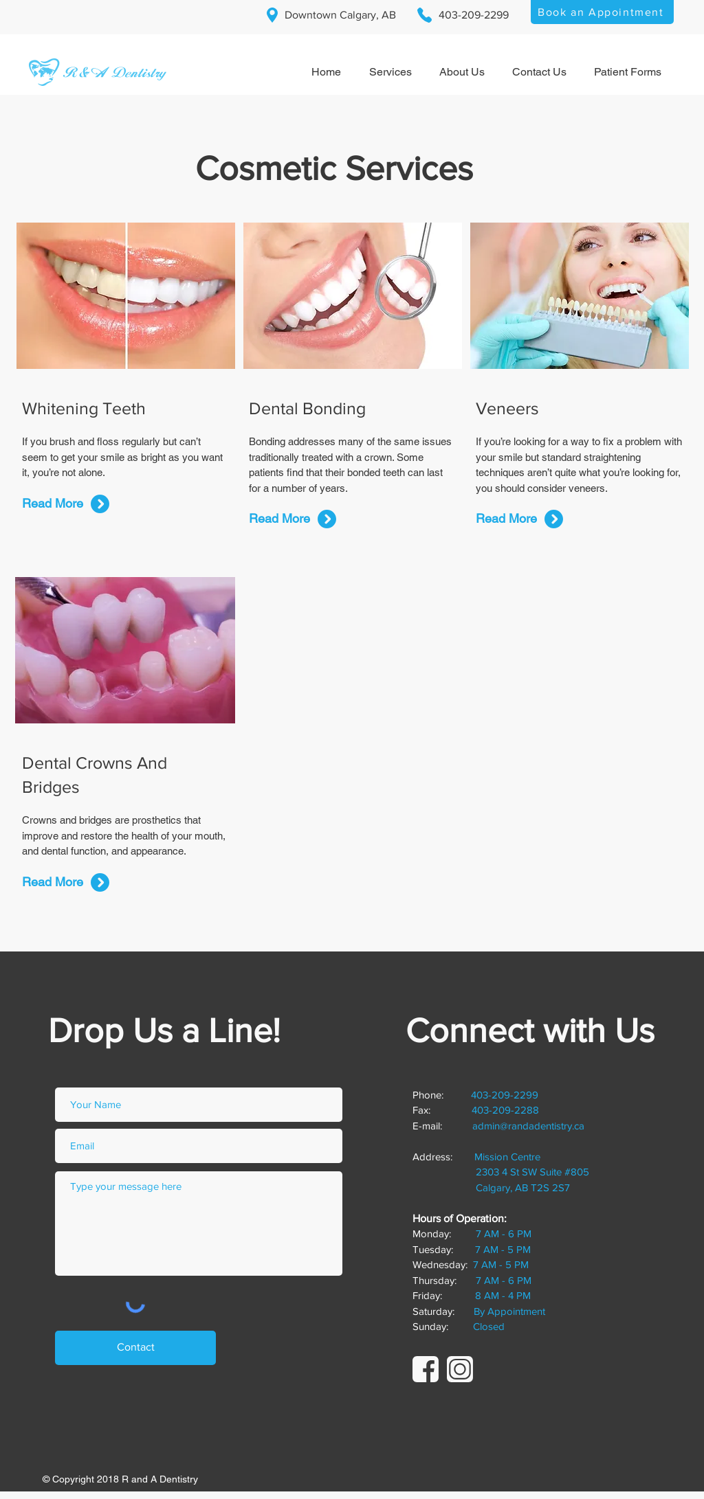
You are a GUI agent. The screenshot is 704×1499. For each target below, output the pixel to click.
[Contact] (135, 1348)
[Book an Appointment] (602, 12)
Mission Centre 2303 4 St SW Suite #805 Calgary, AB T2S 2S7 (500, 1172)
